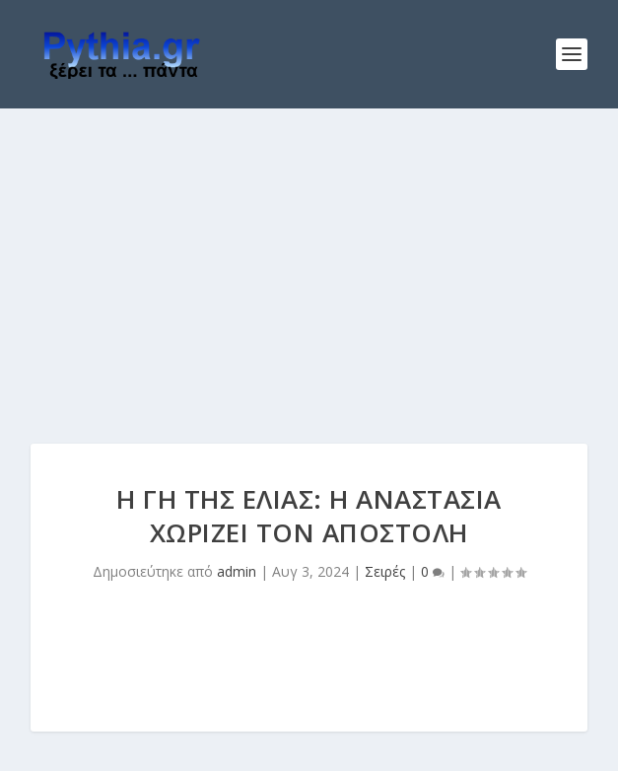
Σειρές (385, 571)
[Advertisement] (309, 256)
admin (236, 571)
